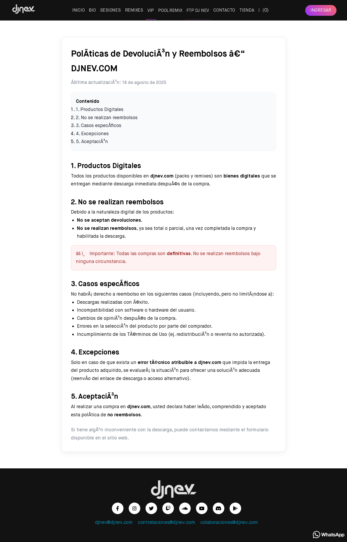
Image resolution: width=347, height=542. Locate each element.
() (263, 10)
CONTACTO (224, 10)
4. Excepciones (92, 134)
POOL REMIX (170, 10)
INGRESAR (320, 10)
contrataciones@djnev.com (166, 522)
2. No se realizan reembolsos (107, 118)
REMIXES (134, 10)
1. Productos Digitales (99, 110)
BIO (92, 10)
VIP (150, 10)
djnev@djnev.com (114, 522)
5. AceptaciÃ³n (92, 142)
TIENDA (246, 10)
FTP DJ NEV (198, 10)
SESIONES (110, 10)
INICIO (78, 10)
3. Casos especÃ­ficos (98, 126)
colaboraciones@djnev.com (229, 522)
